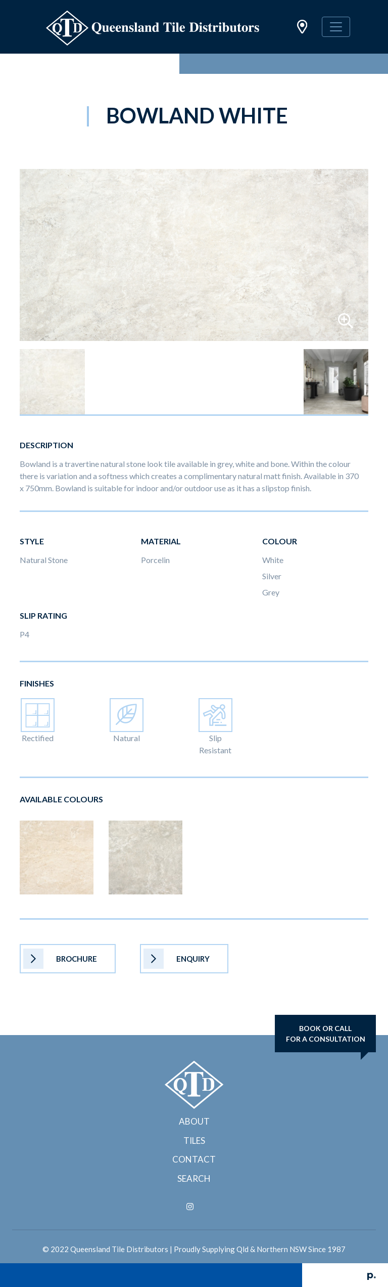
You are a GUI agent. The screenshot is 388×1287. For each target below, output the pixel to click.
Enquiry (176, 959)
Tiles (194, 1140)
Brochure (60, 959)
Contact (194, 1159)
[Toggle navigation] (336, 27)
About (194, 1121)
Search (194, 1178)
